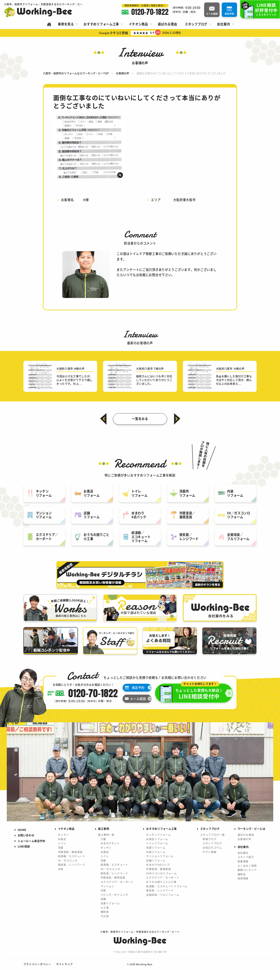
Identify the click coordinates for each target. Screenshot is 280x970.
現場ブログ (209, 839)
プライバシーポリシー (37, 964)
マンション (107, 886)
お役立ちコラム (212, 847)
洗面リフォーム (155, 847)
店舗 (103, 899)
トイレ (62, 843)
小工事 (105, 907)
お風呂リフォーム (157, 839)
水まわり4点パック (158, 864)
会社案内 (243, 853)
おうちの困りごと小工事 (161, 882)
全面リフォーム (110, 903)
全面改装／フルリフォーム (162, 894)
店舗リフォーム (155, 860)
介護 (103, 839)
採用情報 (243, 878)
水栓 (60, 869)
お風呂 (62, 839)
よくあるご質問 (247, 865)
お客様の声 (244, 839)
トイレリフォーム (157, 843)
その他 (105, 916)
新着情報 (243, 861)
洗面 (60, 847)
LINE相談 (24, 846)
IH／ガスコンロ (68, 860)
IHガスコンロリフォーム (161, 873)
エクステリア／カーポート (117, 882)
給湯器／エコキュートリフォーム (166, 886)
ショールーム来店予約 (31, 841)
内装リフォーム (155, 852)
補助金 (105, 911)
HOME (22, 830)
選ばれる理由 (246, 834)
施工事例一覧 (106, 834)
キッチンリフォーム (158, 834)
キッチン (63, 834)
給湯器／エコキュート (72, 856)
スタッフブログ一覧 (212, 834)
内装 (103, 890)
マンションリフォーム (160, 856)
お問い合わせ (26, 835)
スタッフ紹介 (246, 857)
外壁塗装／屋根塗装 (70, 852)
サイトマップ (64, 964)
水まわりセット (110, 843)
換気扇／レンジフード (72, 864)
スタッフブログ (212, 843)
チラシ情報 (209, 852)
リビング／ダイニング (114, 894)
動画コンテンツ (247, 870)
